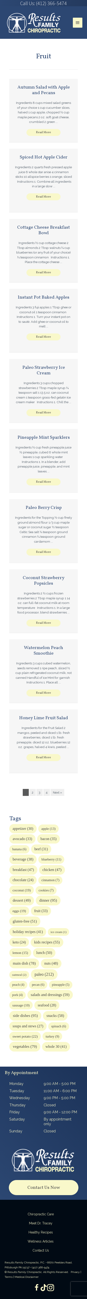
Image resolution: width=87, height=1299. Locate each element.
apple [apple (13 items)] (48, 829)
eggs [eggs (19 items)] (19, 911)
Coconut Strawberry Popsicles (43, 581)
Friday (14, 1112)
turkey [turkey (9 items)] (52, 1036)
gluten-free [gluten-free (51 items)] (25, 921)
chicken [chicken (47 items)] (51, 869)
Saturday (17, 1119)
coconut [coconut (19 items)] (22, 890)
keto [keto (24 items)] (19, 942)
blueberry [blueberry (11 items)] (51, 859)
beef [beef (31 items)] (41, 849)
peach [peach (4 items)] (18, 984)
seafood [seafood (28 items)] (47, 1005)
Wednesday (19, 1098)
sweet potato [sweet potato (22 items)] (25, 1036)
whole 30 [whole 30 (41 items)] (56, 1047)
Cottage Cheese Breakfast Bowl (43, 230)
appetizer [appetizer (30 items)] (23, 829)
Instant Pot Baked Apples (43, 297)
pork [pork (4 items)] (17, 995)
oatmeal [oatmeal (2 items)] (19, 974)
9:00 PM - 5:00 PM (59, 1098)
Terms (9, 1277)
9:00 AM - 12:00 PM (60, 1112)
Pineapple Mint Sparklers (43, 437)
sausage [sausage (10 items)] (20, 1005)
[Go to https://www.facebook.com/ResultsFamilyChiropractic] (36, 1288)
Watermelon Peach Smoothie (43, 651)
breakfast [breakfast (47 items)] (23, 869)
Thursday (17, 1105)
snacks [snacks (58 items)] (55, 1015)
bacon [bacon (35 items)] (48, 839)
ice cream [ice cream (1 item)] (59, 932)
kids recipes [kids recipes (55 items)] (47, 942)
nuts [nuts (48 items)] (51, 963)
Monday (16, 1083)
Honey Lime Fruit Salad (43, 718)
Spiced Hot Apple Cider (44, 157)
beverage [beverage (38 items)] (23, 859)
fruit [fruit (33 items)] (41, 911)
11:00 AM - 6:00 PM (60, 1091)
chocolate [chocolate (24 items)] (23, 880)
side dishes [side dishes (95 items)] (25, 1015)
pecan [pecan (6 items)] (38, 984)
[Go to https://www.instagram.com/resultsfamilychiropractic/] (50, 1288)
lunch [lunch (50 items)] (44, 952)
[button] (43, 132)
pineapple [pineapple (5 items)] (60, 984)
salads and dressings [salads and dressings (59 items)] (50, 994)
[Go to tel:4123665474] (43, 3)
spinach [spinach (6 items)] (58, 1026)
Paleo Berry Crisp (44, 507)
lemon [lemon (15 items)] (20, 953)
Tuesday (16, 1091)
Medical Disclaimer (27, 1277)
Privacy (75, 1272)
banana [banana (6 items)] (19, 849)
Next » (57, 792)
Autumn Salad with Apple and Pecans (43, 90)
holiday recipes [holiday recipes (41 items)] (28, 932)
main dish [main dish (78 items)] (24, 963)
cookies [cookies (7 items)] (46, 890)
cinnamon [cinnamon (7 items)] (50, 880)
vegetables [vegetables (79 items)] (25, 1046)
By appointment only (57, 1121)
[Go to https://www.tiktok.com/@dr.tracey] (43, 1288)
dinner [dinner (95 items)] (48, 900)
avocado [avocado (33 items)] (22, 839)
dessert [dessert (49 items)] (22, 900)
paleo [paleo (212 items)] (44, 974)
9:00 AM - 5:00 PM (59, 1083)
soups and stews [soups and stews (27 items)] (28, 1026)
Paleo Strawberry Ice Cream (43, 370)
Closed (50, 1105)
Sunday (15, 1131)
